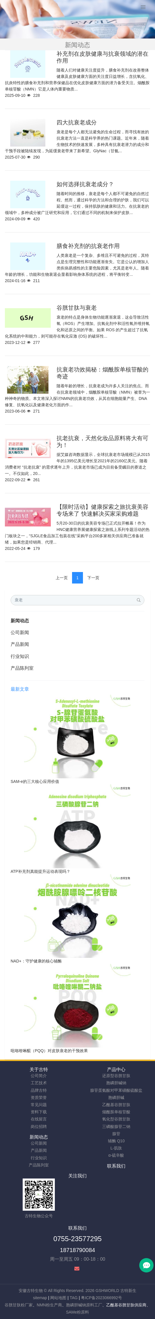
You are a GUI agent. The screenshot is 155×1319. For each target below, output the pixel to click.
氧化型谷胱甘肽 (116, 1119)
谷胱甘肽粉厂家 (19, 1305)
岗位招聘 (39, 1126)
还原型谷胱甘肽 (116, 1075)
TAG (74, 1297)
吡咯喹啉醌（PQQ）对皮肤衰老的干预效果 (49, 1050)
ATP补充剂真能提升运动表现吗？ (40, 871)
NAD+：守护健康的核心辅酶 (36, 961)
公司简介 (39, 1075)
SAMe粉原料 (77, 1312)
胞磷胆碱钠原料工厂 (84, 1305)
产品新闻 (20, 644)
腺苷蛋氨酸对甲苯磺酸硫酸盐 (116, 1090)
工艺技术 (39, 1083)
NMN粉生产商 (49, 1305)
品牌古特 (39, 1090)
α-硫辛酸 (116, 1155)
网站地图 (58, 1297)
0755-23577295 (77, 1239)
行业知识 (20, 656)
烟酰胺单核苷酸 (116, 1112)
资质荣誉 (39, 1097)
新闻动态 (20, 620)
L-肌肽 (116, 1148)
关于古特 (39, 1069)
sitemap (40, 1297)
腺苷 (116, 1133)
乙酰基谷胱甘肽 (116, 1104)
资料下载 (39, 1112)
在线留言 (39, 1119)
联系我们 (116, 1166)
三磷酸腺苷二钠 (116, 1126)
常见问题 (39, 1104)
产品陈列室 (22, 668)
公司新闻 (20, 632)
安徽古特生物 (31, 1290)
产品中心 (116, 1069)
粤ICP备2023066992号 (101, 1297)
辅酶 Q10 (116, 1141)
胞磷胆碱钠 (116, 1083)
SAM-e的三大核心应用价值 (35, 781)
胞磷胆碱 (116, 1097)
